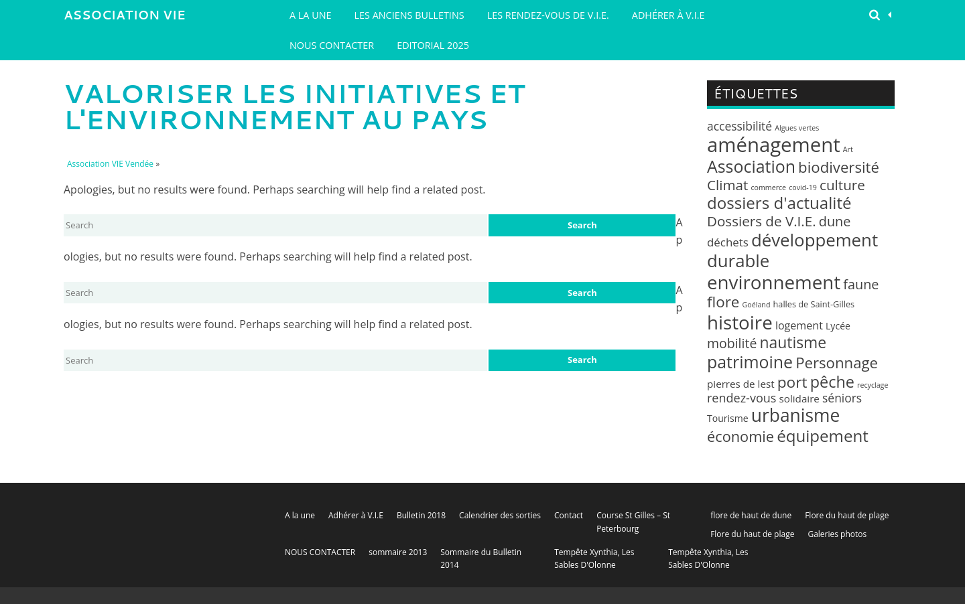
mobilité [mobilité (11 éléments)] (732, 343)
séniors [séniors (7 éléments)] (842, 398)
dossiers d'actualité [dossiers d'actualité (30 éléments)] (779, 203)
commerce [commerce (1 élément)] (768, 187)
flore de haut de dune (750, 515)
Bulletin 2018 (421, 515)
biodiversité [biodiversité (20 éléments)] (838, 167)
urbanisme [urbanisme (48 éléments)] (795, 415)
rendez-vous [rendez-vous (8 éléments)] (741, 398)
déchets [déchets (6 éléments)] (728, 242)
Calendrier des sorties (500, 515)
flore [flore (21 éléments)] (723, 301)
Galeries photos (837, 534)
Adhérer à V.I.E (668, 15)
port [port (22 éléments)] (792, 382)
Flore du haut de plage (847, 515)
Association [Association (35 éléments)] (751, 166)
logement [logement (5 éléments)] (799, 325)
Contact (568, 515)
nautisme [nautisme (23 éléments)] (792, 342)
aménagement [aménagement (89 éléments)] (773, 144)
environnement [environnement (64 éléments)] (773, 282)
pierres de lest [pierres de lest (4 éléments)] (741, 383)
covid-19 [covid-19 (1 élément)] (803, 187)
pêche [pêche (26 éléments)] (832, 381)
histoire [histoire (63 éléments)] (740, 322)
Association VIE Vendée (125, 18)
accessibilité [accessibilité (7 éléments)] (739, 126)
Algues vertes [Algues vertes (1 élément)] (797, 128)
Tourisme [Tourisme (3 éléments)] (728, 418)
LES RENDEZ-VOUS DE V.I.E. (548, 15)
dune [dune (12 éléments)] (835, 221)
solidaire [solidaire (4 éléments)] (799, 398)
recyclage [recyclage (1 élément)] (872, 385)
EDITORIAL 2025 (433, 45)
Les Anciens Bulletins (409, 15)
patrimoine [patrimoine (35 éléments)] (750, 361)
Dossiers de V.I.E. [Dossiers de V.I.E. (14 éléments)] (761, 221)
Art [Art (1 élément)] (848, 149)
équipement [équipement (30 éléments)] (822, 436)
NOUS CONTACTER (332, 45)
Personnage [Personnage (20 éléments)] (836, 362)
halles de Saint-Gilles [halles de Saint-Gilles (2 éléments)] (814, 304)
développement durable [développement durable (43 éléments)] (792, 250)
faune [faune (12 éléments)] (861, 284)
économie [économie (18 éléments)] (740, 436)
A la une (311, 15)
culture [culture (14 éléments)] (842, 184)
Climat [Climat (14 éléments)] (727, 184)
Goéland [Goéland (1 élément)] (757, 304)
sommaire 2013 (398, 552)
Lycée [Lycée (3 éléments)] (838, 325)
